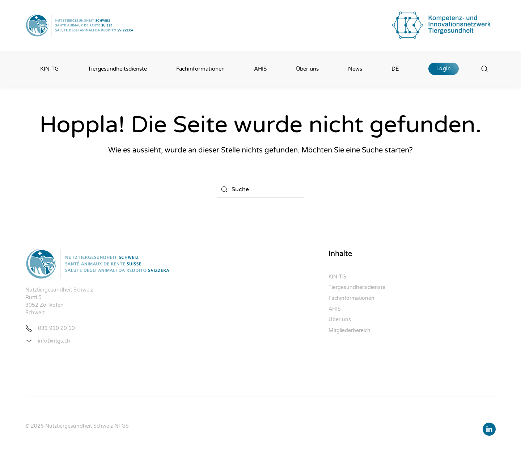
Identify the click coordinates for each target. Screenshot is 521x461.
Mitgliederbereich (349, 330)
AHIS (260, 69)
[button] (485, 69)
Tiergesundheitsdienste (357, 287)
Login (443, 69)
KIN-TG (49, 69)
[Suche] (260, 189)
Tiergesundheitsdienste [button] (117, 69)
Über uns (340, 320)
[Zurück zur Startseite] (79, 25)
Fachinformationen (351, 298)
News (355, 69)
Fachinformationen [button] (200, 69)
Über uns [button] (307, 69)
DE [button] (395, 69)
